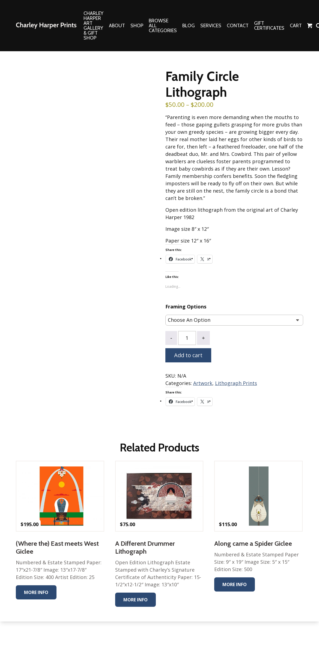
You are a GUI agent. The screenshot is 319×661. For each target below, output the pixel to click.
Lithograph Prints (236, 383)
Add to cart (188, 355)
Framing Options (185, 306)
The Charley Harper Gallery (46, 25)
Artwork (202, 383)
